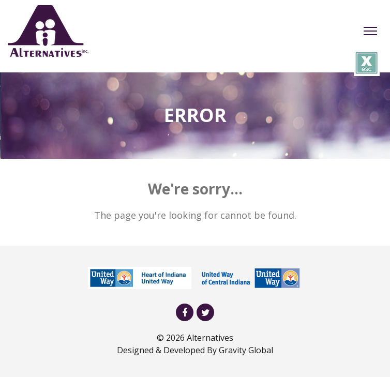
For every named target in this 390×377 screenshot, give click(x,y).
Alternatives (210, 337)
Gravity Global (246, 350)
